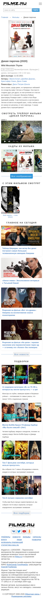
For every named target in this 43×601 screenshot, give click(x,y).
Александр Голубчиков (17, 565)
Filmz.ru (18, 557)
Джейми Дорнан (28, 79)
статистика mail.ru (10, 545)
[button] (38, 160)
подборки (36, 540)
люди (19, 540)
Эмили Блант (14, 79)
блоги (4, 540)
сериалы (37, 537)
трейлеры (5, 537)
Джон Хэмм (22, 81)
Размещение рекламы (21, 596)
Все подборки (21, 513)
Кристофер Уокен (8, 81)
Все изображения (21, 176)
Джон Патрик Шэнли (21, 84)
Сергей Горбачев (9, 567)
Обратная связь (32, 594)
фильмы (27, 537)
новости (16, 537)
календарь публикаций (12, 542)
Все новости (21, 354)
